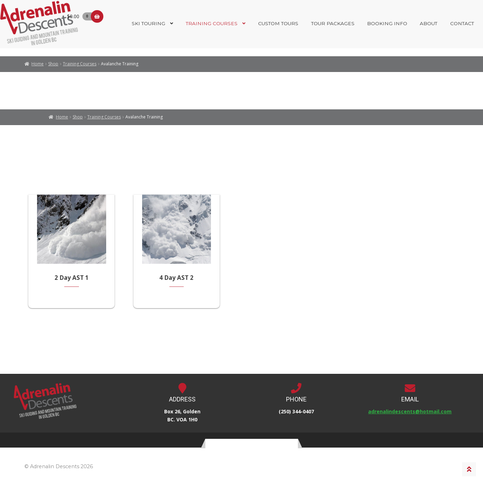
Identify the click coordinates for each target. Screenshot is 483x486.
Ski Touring (148, 23)
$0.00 (81, 16)
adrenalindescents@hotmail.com (410, 412)
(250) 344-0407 (296, 412)
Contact (462, 23)
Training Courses (211, 23)
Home (37, 64)
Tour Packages (332, 23)
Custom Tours (278, 23)
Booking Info (387, 23)
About (428, 23)
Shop (53, 64)
